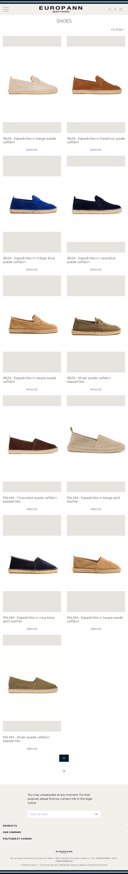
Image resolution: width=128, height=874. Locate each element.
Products (10, 825)
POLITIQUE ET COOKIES (17, 838)
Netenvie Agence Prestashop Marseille (89, 865)
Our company (12, 832)
